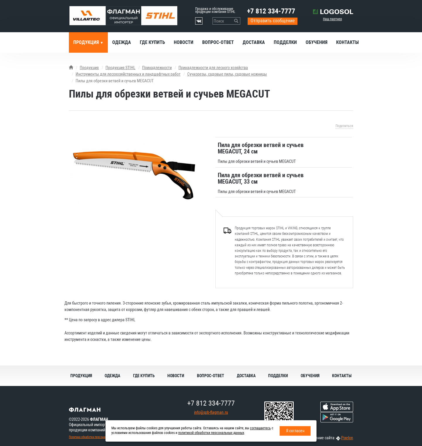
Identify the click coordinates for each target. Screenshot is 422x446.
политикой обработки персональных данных (211, 433)
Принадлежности (157, 67)
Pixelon (347, 437)
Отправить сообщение (273, 20)
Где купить (152, 42)
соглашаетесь (260, 428)
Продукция (86, 42)
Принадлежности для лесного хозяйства (213, 67)
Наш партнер (332, 19)
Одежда (121, 42)
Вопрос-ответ (218, 42)
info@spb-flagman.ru (211, 412)
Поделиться (344, 126)
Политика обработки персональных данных (95, 437)
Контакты (347, 42)
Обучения (316, 42)
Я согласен (295, 430)
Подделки (285, 42)
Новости (183, 42)
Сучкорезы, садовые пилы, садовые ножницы (227, 74)
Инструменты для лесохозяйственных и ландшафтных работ (128, 74)
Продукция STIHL (120, 67)
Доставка (254, 42)
